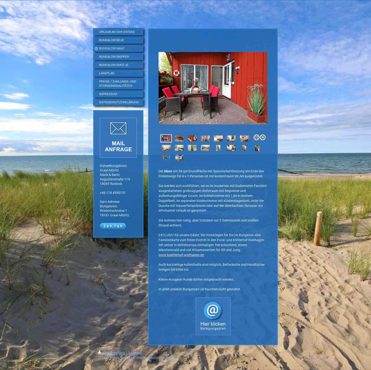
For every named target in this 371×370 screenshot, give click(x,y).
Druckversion (112, 352)
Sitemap (135, 352)
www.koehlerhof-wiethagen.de (181, 254)
